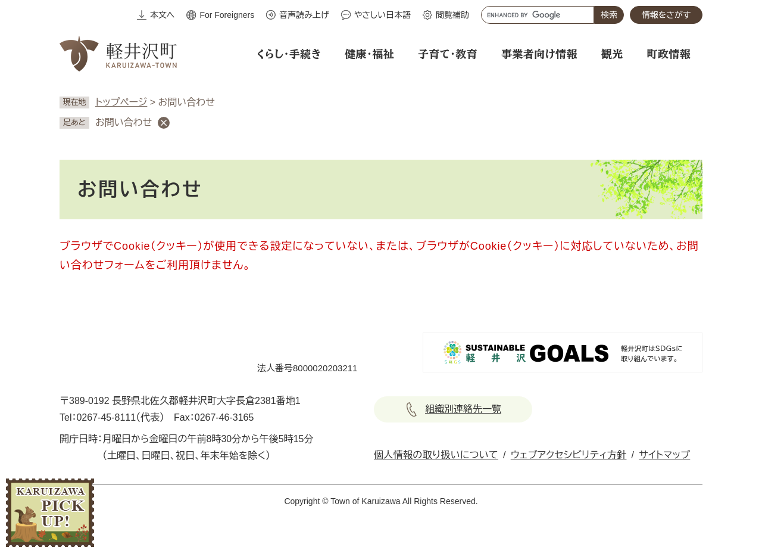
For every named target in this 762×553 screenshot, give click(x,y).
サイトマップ (664, 455)
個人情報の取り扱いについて (436, 455)
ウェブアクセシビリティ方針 (569, 455)
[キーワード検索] (537, 15)
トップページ (121, 102)
